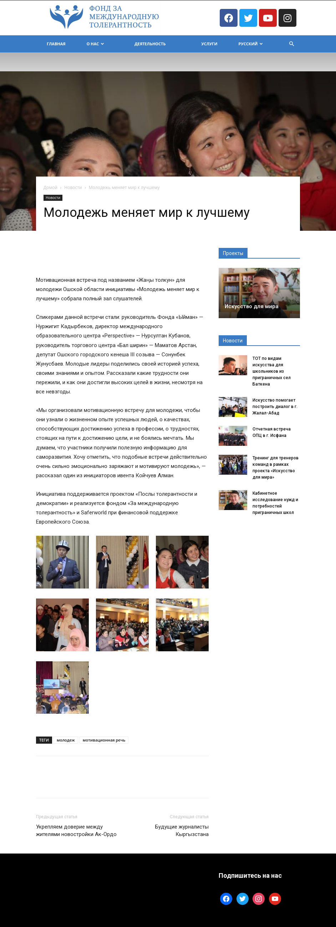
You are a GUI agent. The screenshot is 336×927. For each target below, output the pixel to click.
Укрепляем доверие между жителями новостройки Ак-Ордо (76, 830)
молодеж (66, 740)
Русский (251, 43)
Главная (56, 43)
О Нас (96, 43)
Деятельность (150, 43)
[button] (291, 44)
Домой (50, 187)
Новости (73, 187)
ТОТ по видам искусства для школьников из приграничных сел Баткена (272, 371)
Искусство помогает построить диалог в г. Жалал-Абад (275, 407)
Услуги (210, 43)
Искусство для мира (252, 306)
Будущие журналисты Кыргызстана (182, 830)
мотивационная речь (104, 740)
